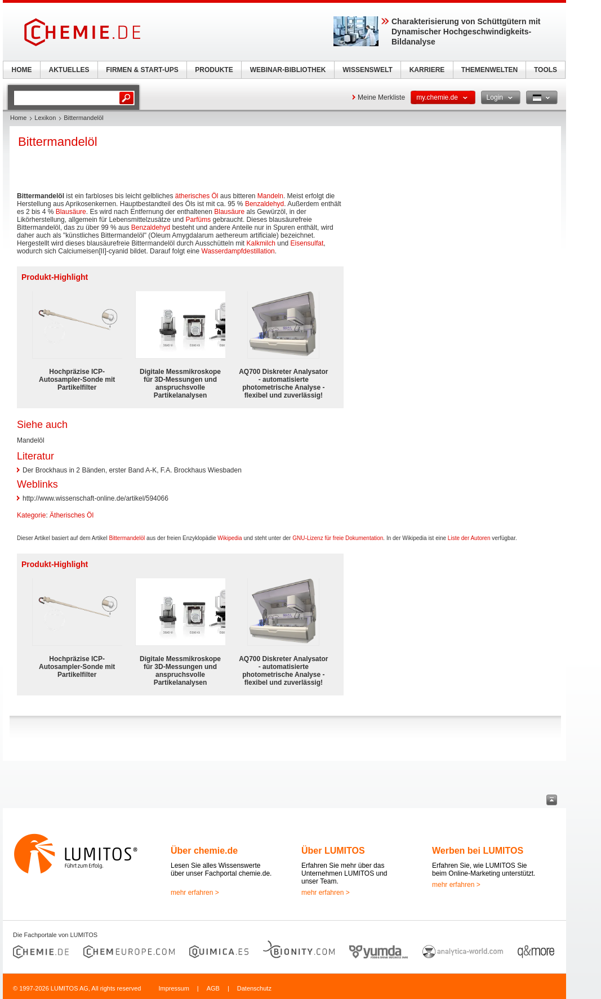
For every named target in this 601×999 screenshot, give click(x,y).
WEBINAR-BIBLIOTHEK (288, 70)
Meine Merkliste (381, 97)
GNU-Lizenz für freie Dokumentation (337, 538)
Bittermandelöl (127, 538)
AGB (213, 988)
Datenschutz (254, 988)
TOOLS (545, 70)
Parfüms (198, 220)
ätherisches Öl (197, 196)
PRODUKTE (214, 70)
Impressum (173, 988)
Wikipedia (229, 538)
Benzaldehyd (264, 204)
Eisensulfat (307, 243)
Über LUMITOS (333, 850)
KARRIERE (427, 70)
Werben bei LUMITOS (477, 850)
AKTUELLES (69, 70)
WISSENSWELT (367, 70)
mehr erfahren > (195, 893)
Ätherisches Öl (72, 515)
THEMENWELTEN (489, 70)
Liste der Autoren (469, 538)
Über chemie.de (204, 850)
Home (18, 117)
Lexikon (45, 117)
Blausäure (71, 212)
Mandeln (270, 196)
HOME (22, 70)
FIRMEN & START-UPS (142, 70)
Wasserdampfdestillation (238, 251)
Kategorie (31, 515)
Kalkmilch (261, 243)
